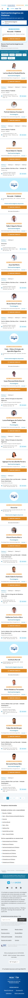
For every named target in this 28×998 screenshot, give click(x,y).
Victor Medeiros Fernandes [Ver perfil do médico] (14, 689)
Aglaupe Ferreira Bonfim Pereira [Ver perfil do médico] (14, 462)
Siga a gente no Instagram (12, 888)
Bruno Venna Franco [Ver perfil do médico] (14, 304)
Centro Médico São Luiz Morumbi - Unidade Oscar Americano (13, 480)
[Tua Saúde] (14, 882)
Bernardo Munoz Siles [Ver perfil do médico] (14, 764)
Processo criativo (5, 933)
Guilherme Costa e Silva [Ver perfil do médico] (14, 617)
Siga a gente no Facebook (16, 888)
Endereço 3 (17, 87)
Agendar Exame (20, 5)
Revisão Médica (18, 933)
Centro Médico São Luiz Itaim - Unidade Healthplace (12, 704)
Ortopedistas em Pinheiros (8, 859)
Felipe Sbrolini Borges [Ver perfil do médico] (14, 728)
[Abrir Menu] (2, 9)
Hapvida (4, 58)
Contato (17, 940)
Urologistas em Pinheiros (8, 862)
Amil (24, 54)
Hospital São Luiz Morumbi (6, 482)
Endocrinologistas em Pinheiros (9, 841)
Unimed (12, 54)
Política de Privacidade (6, 936)
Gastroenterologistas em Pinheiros (10, 847)
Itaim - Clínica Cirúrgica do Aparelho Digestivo (11, 399)
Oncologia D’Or (19, 990)
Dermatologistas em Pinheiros (9, 856)
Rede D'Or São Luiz (8, 990)
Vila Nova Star (4, 170)
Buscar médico (11, 5)
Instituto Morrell (6, 822)
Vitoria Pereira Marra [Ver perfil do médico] (14, 537)
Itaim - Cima (3, 597)
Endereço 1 (3, 87)
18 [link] (20, 798)
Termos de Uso (18, 936)
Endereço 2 (10, 87)
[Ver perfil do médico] (14, 66)
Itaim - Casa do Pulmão (8, 834)
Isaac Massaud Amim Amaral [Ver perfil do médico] (14, 381)
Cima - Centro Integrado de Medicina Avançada (12, 595)
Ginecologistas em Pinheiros (9, 853)
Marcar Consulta (10, 870)
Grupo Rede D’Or (21, 969)
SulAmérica (5, 54)
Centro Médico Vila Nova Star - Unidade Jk (13, 168)
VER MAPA (23, 96)
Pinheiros (4, 871)
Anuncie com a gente (6, 940)
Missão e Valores (19, 929)
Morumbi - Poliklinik (14, 32)
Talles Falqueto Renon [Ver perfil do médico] (14, 226)
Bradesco (18, 54)
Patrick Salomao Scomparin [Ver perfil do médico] (14, 112)
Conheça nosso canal (7, 888)
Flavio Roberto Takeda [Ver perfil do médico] (14, 151)
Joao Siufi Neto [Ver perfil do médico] (14, 265)
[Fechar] (26, 52)
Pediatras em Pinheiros (8, 844)
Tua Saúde (3, 5)
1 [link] (7, 798)
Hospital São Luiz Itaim (6, 707)
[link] (23, 798)
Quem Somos (4, 929)
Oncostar (4, 243)
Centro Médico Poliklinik (8, 90)
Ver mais (11, 58)
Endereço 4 (24, 87)
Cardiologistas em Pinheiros (9, 850)
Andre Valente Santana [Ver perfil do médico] (14, 577)
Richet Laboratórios (19, 993)
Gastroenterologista (20, 870)
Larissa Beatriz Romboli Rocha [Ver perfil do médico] (14, 73)
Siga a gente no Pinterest (21, 888)
